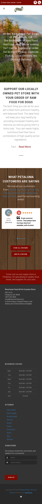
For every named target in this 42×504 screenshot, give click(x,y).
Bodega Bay (31, 192)
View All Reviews (20, 247)
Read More (25, 146)
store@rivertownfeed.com (14, 299)
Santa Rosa (17, 192)
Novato (24, 189)
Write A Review (20, 254)
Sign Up (11, 477)
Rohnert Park (9, 196)
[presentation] (17, 468)
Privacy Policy (24, 489)
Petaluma (14, 189)
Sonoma (33, 189)
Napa (7, 192)
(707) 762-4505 (10, 296)
